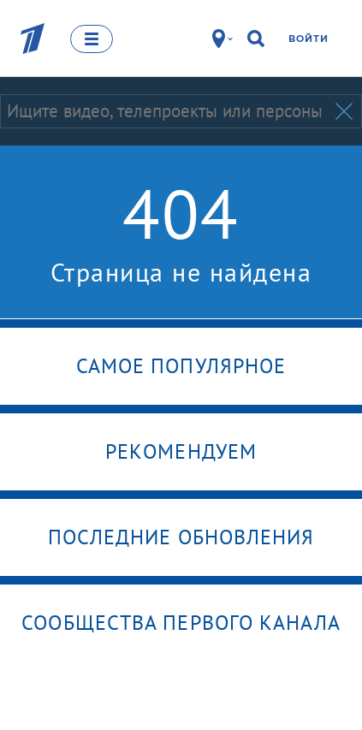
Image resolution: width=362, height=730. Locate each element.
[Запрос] (166, 111)
